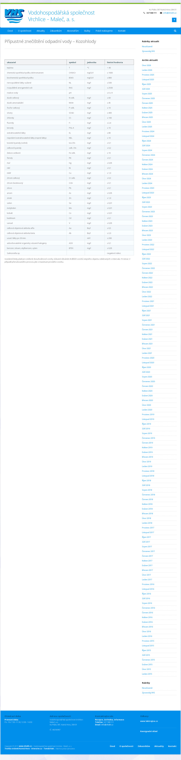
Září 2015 (146, 655)
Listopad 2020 (148, 362)
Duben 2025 (147, 112)
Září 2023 (146, 202)
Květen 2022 (147, 277)
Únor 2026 (146, 65)
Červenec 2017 (148, 551)
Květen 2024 (147, 164)
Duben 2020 (147, 395)
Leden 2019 (147, 466)
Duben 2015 (147, 664)
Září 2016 (146, 598)
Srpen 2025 (147, 93)
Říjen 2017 (146, 537)
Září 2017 (146, 542)
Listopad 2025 (148, 79)
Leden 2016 (147, 636)
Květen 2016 (147, 617)
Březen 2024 (147, 174)
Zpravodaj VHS (148, 51)
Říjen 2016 (146, 594)
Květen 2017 (147, 560)
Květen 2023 (147, 221)
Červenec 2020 (148, 381)
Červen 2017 (147, 556)
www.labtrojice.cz (149, 721)
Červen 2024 (147, 159)
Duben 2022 (147, 282)
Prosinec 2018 (148, 471)
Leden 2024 (147, 183)
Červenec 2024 (148, 155)
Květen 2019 (147, 447)
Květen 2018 (147, 504)
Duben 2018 (147, 509)
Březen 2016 (147, 627)
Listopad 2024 (148, 136)
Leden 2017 (147, 579)
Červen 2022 (147, 273)
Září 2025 (146, 89)
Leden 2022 (147, 296)
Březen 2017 (147, 570)
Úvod (10, 30)
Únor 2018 (146, 518)
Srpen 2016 (147, 603)
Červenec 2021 (148, 325)
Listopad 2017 (148, 532)
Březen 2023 (147, 230)
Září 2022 (146, 259)
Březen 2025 (147, 117)
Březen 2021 (147, 343)
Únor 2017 (146, 575)
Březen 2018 (147, 513)
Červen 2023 (147, 216)
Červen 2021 (147, 329)
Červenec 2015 (148, 660)
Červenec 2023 (148, 211)
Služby (87, 30)
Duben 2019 (147, 452)
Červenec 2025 (148, 98)
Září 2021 (146, 315)
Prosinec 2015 (148, 641)
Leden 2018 (147, 523)
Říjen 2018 (146, 480)
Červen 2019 (147, 443)
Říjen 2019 (146, 424)
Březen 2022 (147, 287)
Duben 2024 (147, 169)
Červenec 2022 (148, 268)
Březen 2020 (147, 400)
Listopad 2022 (148, 249)
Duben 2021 (147, 339)
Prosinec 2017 (148, 527)
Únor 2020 (146, 405)
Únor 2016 (146, 631)
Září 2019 (146, 428)
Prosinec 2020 (148, 358)
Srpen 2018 (147, 490)
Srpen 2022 (147, 263)
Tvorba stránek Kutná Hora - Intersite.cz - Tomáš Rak (29, 748)
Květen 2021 (147, 334)
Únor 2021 (146, 348)
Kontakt (121, 30)
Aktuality (41, 30)
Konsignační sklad (148, 731)
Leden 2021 (147, 353)
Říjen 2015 (146, 650)
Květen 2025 (147, 108)
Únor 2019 (146, 461)
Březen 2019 (147, 457)
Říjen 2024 (146, 141)
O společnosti (24, 30)
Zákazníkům (56, 30)
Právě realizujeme (104, 30)
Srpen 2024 (147, 150)
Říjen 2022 (146, 254)
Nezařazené (147, 46)
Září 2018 (146, 485)
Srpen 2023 (147, 207)
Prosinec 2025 (148, 75)
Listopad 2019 (148, 419)
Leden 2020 (147, 410)
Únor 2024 (146, 178)
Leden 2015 (147, 674)
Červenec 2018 (148, 494)
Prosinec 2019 (148, 414)
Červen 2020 (147, 386)
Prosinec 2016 (148, 584)
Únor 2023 (146, 235)
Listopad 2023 (148, 193)
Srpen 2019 (147, 433)
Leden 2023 (147, 240)
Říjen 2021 (146, 310)
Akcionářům (73, 30)
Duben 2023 (147, 226)
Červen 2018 (147, 499)
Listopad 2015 (148, 645)
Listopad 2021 (148, 306)
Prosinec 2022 (148, 244)
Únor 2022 (146, 292)
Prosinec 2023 (148, 188)
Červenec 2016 (148, 608)
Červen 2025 (147, 103)
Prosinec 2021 (148, 301)
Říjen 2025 (146, 84)
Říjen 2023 (146, 197)
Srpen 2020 (147, 377)
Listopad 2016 (148, 589)
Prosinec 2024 (148, 131)
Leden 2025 (147, 126)
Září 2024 (146, 145)
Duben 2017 (147, 565)
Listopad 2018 (148, 476)
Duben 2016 (147, 622)
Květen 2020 (147, 391)
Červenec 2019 (148, 438)
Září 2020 (146, 372)
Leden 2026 (147, 70)
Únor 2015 (146, 669)
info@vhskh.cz (168, 12)
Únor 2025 (146, 122)
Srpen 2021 (147, 320)
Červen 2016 (147, 612)
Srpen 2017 (147, 546)
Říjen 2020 (146, 367)
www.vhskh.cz (25, 746)
